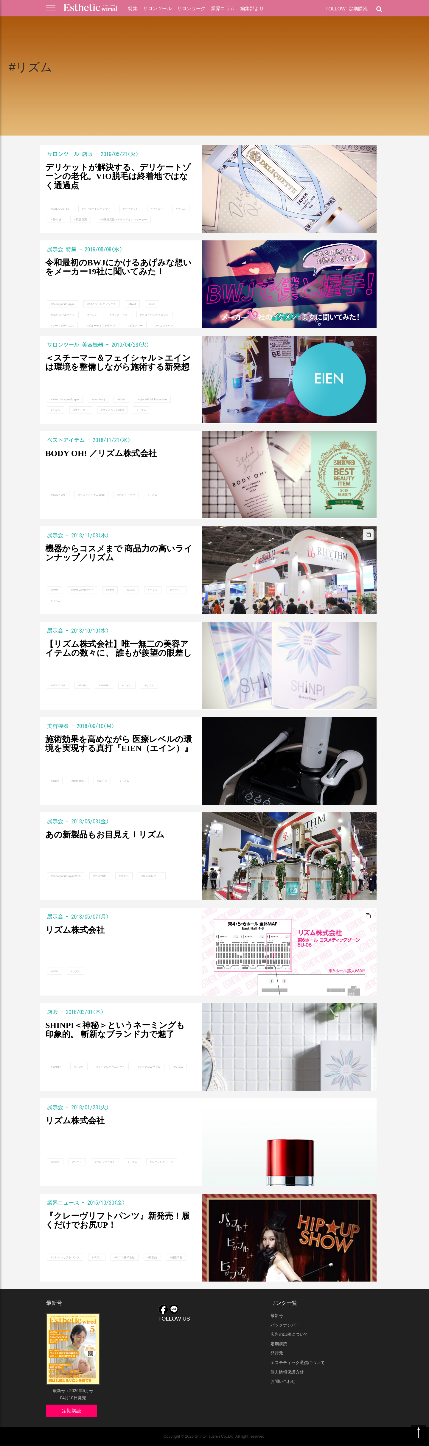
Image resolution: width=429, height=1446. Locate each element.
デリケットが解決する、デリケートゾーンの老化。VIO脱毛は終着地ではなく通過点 (118, 176)
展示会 (55, 249)
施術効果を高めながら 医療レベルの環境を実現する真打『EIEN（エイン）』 (118, 744)
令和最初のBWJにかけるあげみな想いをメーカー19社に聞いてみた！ (118, 267)
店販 (87, 154)
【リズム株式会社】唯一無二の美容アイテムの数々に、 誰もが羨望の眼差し (118, 649)
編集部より (252, 8)
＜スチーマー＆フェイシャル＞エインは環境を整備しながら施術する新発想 (118, 363)
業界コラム (223, 8)
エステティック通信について (298, 1362)
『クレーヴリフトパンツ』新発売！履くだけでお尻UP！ (117, 1221)
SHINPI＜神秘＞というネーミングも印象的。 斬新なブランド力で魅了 (115, 1030)
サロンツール (157, 8)
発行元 (277, 1353)
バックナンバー (285, 1325)
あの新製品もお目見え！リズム (104, 834)
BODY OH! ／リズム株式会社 (101, 453)
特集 (133, 8)
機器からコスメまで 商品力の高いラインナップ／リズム (118, 553)
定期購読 (358, 8)
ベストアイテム (66, 440)
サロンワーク (191, 8)
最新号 (277, 1315)
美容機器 (92, 344)
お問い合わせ (283, 1381)
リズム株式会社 (75, 930)
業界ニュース (63, 1202)
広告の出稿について (289, 1334)
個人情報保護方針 (287, 1372)
